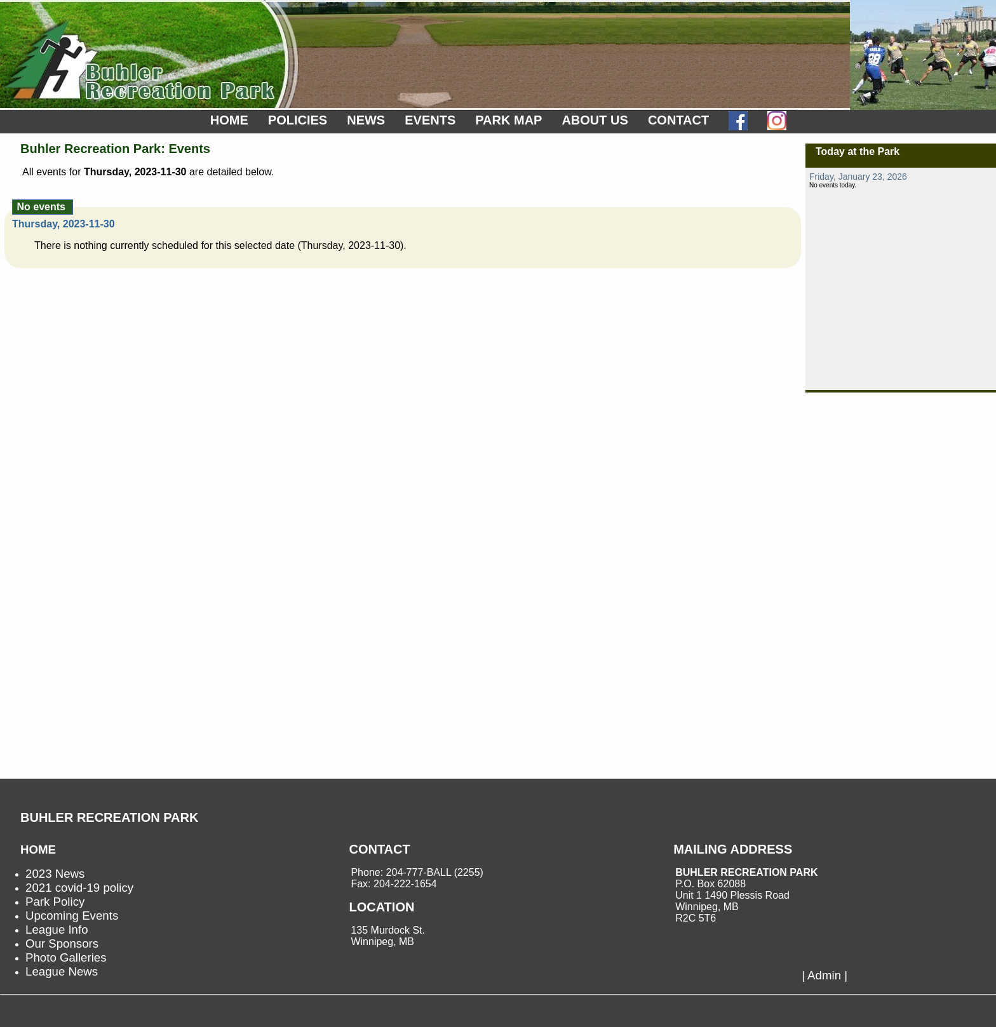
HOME (229, 120)
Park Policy (54, 901)
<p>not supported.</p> (900, 279)
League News (61, 971)
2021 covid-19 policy (79, 887)
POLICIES (297, 120)
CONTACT (678, 120)
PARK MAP (508, 120)
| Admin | (824, 975)
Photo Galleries (66, 957)
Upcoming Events (71, 915)
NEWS (366, 120)
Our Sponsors (61, 943)
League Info (56, 929)
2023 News (54, 873)
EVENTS (430, 120)
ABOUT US (595, 120)
